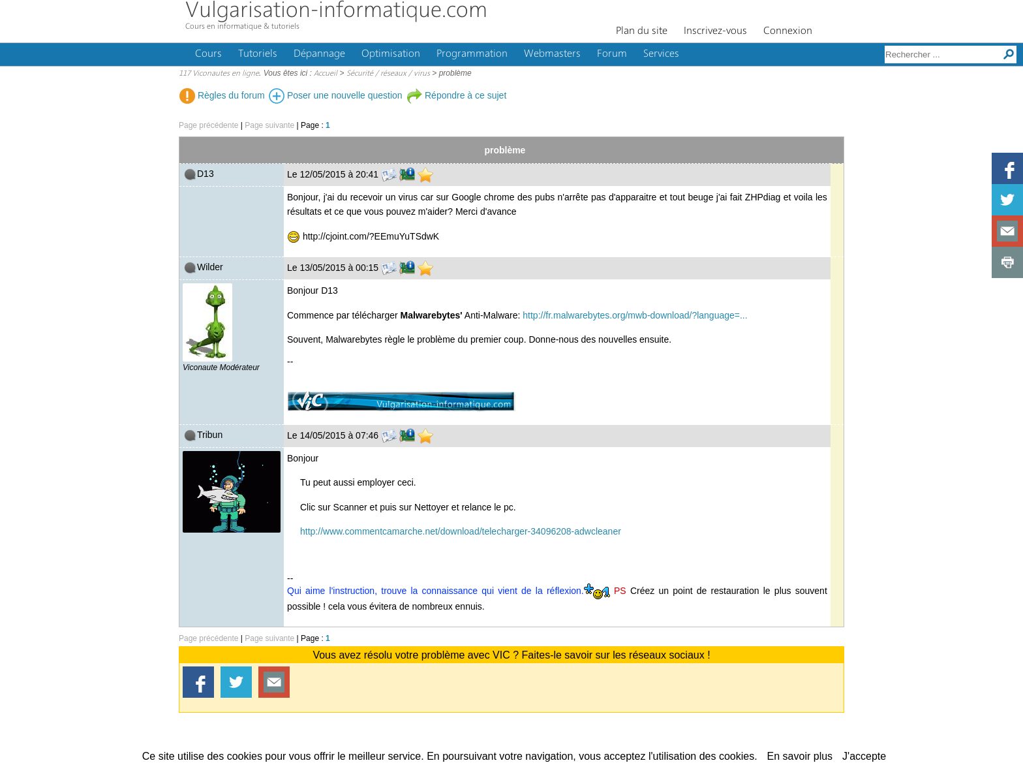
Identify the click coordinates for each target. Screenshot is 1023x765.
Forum (612, 54)
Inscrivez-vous (715, 31)
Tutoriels (257, 54)
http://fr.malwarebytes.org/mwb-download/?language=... (635, 315)
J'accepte (864, 756)
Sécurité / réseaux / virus (388, 74)
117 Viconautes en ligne (219, 74)
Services (661, 54)
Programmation (472, 54)
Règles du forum (222, 95)
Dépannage (319, 54)
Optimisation (390, 54)
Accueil (325, 74)
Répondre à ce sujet (456, 95)
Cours (208, 54)
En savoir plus (800, 756)
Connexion (787, 31)
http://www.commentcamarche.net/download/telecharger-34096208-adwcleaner (460, 531)
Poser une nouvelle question (336, 95)
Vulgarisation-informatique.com (336, 11)
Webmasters (552, 54)
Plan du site (641, 31)
